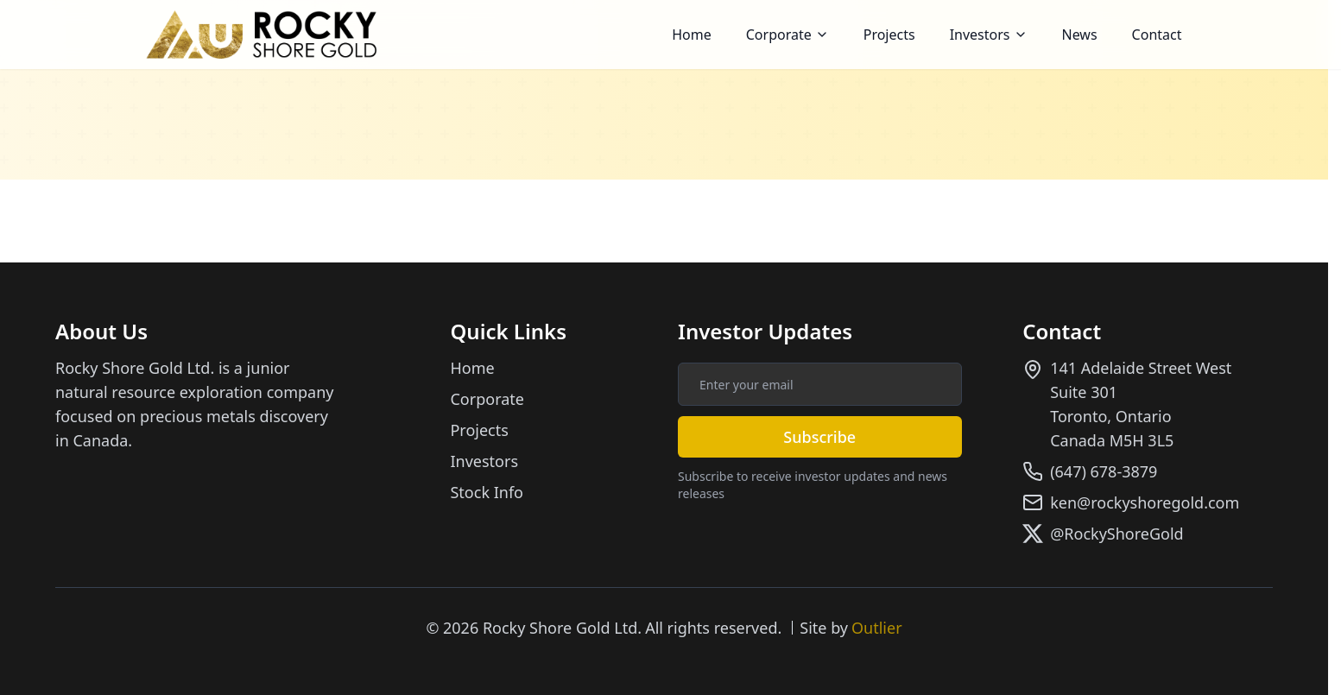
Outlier (876, 627)
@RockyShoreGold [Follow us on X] (1117, 533)
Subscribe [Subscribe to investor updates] (819, 436)
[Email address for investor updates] (820, 384)
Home (692, 34)
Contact (1157, 34)
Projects (889, 34)
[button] (787, 34)
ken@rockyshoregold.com (1144, 502)
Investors (989, 34)
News (1079, 34)
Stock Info (486, 492)
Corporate (787, 34)
